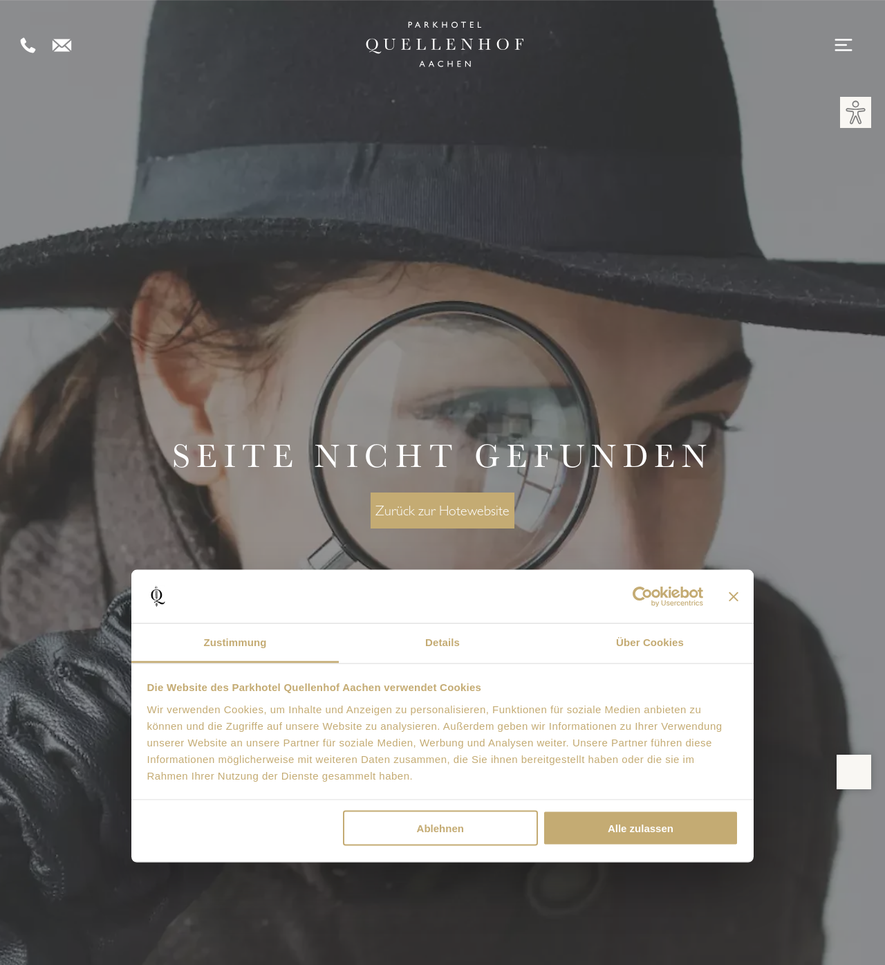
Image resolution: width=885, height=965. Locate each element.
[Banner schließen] (733, 596)
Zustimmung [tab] (235, 642)
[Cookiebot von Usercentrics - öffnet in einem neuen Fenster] (642, 596)
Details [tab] (442, 642)
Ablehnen (440, 828)
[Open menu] (845, 45)
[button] (855, 112)
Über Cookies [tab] (650, 642)
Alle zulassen (640, 828)
